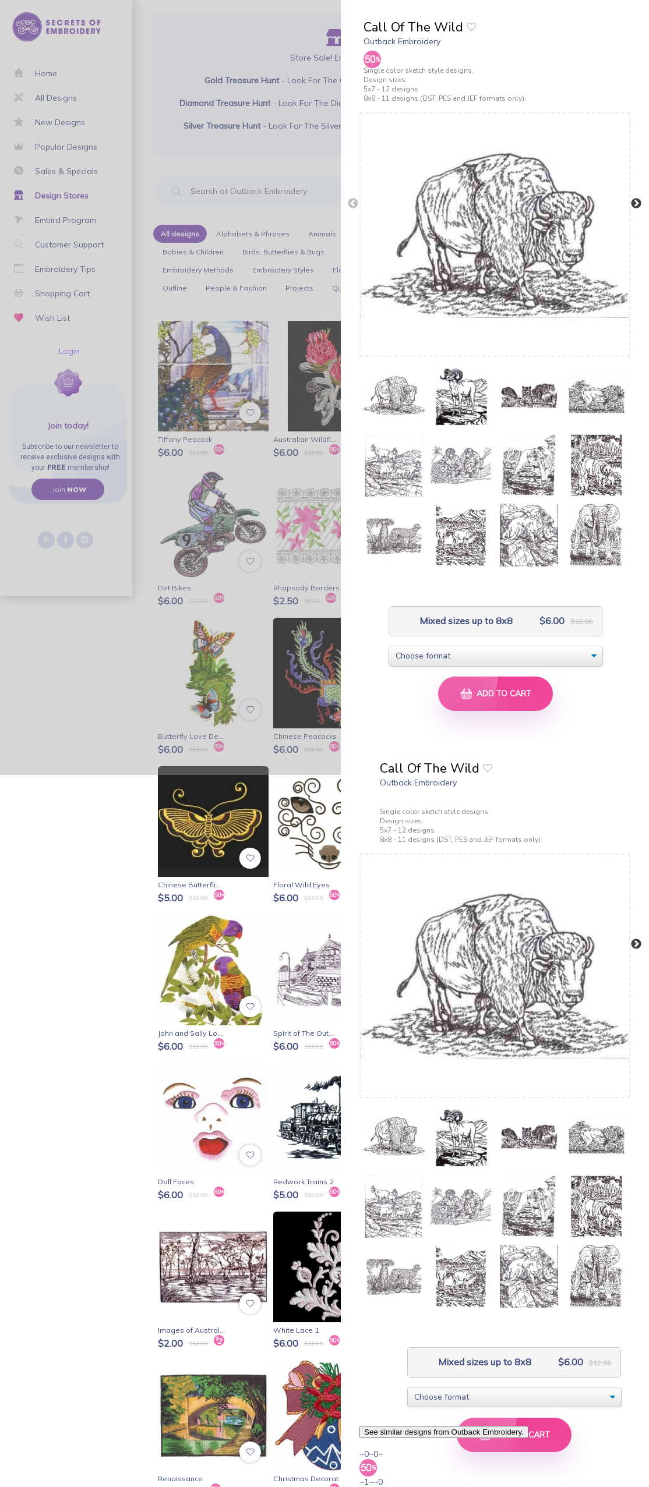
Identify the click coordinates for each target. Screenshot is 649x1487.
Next (636, 204)
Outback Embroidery (402, 41)
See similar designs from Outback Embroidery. (444, 1432)
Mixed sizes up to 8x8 (465, 620)
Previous (353, 204)
